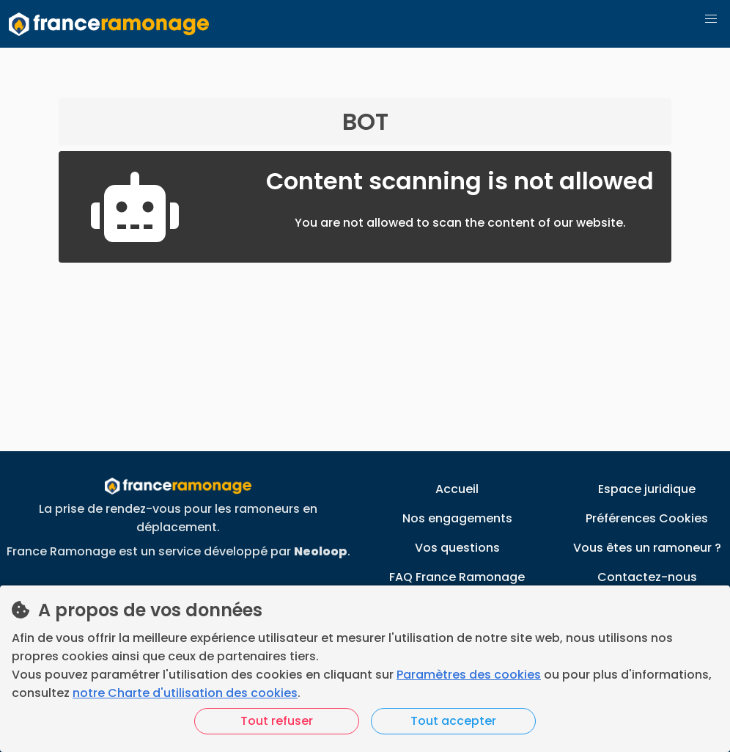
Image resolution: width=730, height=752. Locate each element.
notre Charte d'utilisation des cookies (185, 693)
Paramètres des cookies (469, 674)
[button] (711, 19)
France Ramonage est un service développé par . (178, 551)
